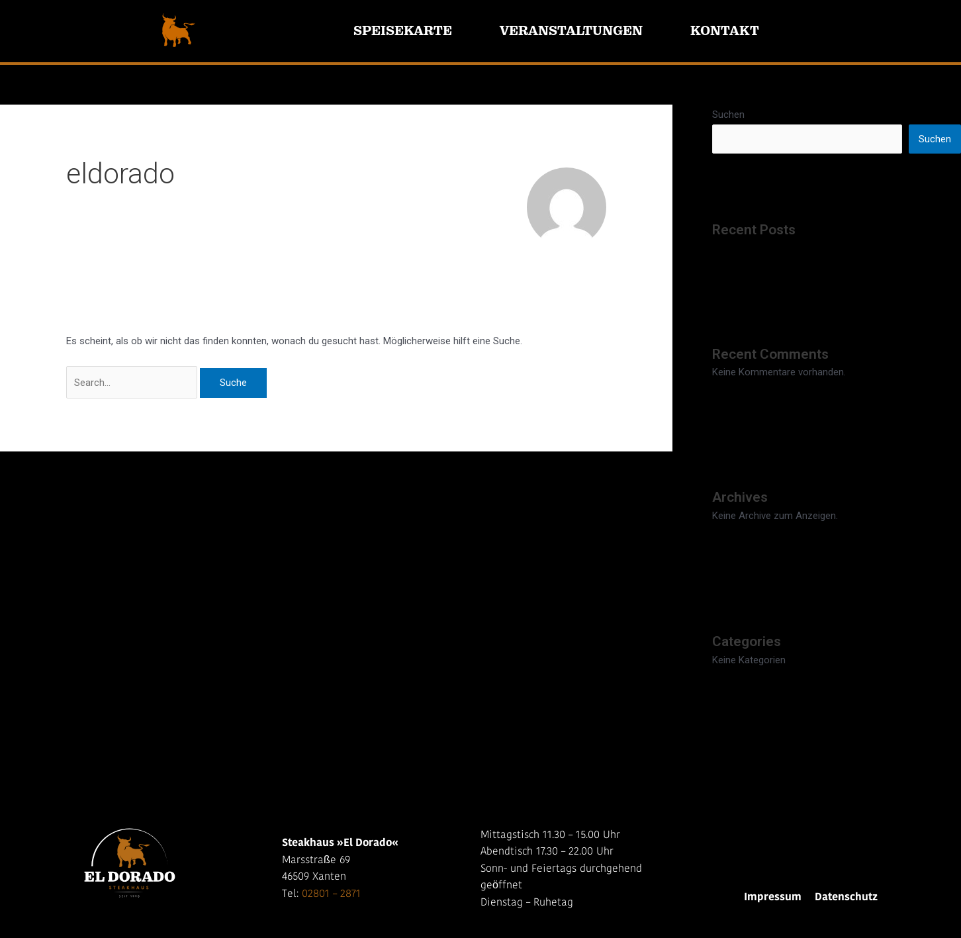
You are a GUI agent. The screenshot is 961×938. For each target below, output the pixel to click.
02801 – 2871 (331, 894)
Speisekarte (402, 31)
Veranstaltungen (571, 31)
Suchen (728, 114)
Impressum (772, 897)
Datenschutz (846, 897)
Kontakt (724, 31)
